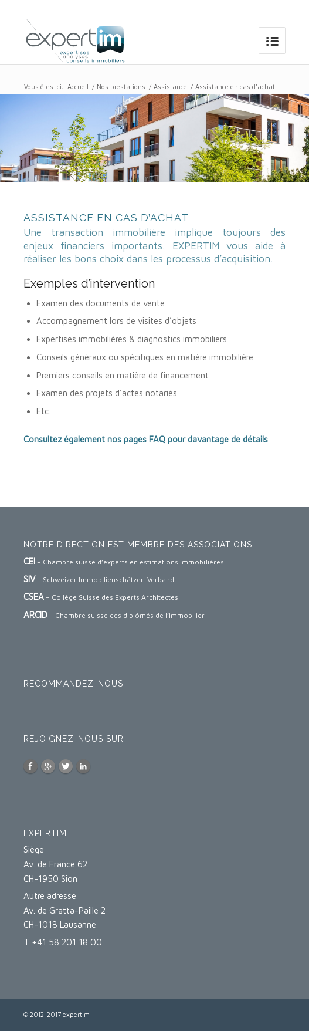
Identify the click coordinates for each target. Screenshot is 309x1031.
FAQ (157, 439)
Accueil (78, 86)
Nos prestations (121, 86)
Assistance (170, 86)
